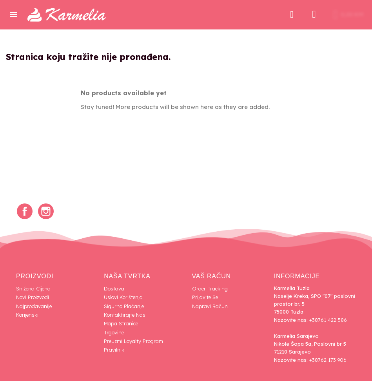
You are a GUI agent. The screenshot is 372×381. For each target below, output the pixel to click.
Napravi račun (210, 306)
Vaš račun (211, 276)
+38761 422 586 (328, 320)
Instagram (46, 211)
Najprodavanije (34, 306)
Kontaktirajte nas (124, 315)
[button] (291, 14)
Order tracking (210, 288)
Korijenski (27, 315)
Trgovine (114, 332)
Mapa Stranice (121, 323)
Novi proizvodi (32, 297)
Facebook (25, 211)
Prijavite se (205, 297)
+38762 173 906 (328, 360)
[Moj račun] (314, 14)
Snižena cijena (33, 288)
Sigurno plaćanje (124, 306)
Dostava (114, 288)
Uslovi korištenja (123, 297)
